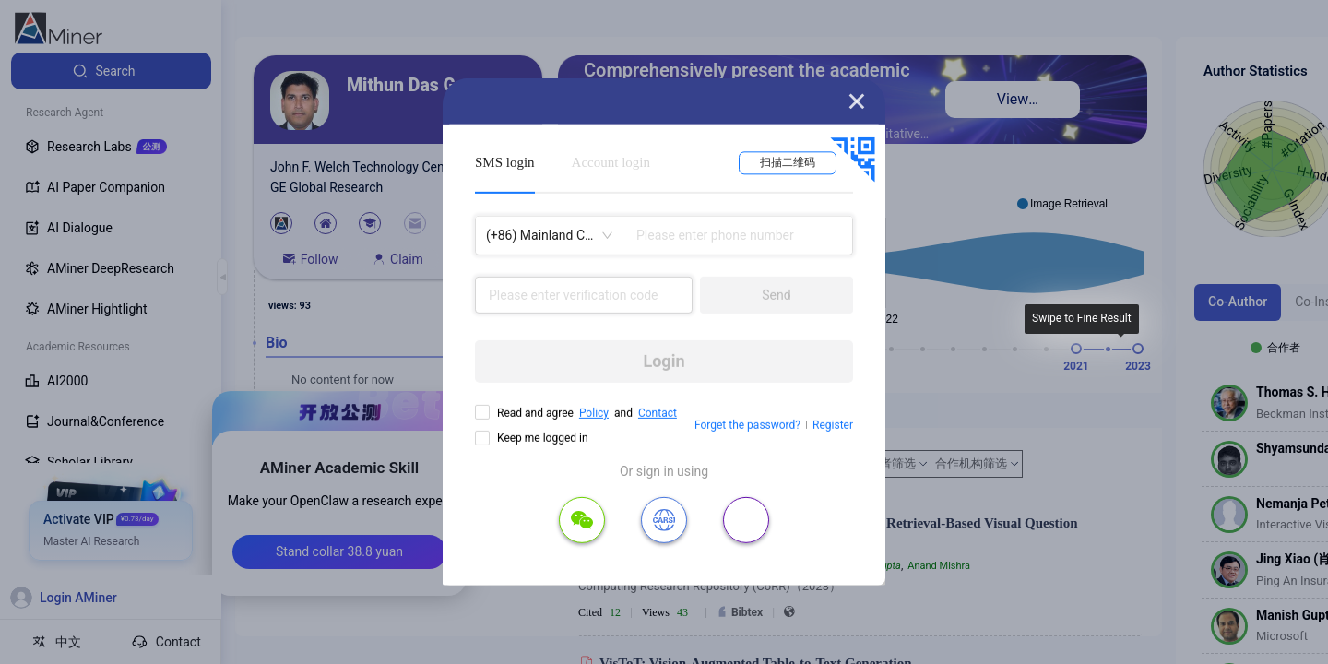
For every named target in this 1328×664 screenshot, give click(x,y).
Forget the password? (747, 425)
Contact (657, 413)
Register (832, 425)
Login (663, 361)
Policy (594, 413)
